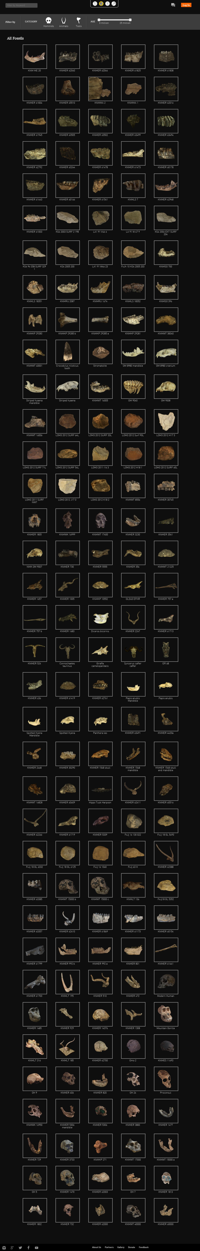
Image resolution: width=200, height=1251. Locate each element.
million (104, 23)
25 (121, 23)
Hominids (48, 26)
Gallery (120, 1247)
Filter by (10, 21)
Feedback (144, 1247)
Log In (186, 5)
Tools (79, 26)
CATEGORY (31, 22)
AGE (93, 22)
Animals (63, 26)
